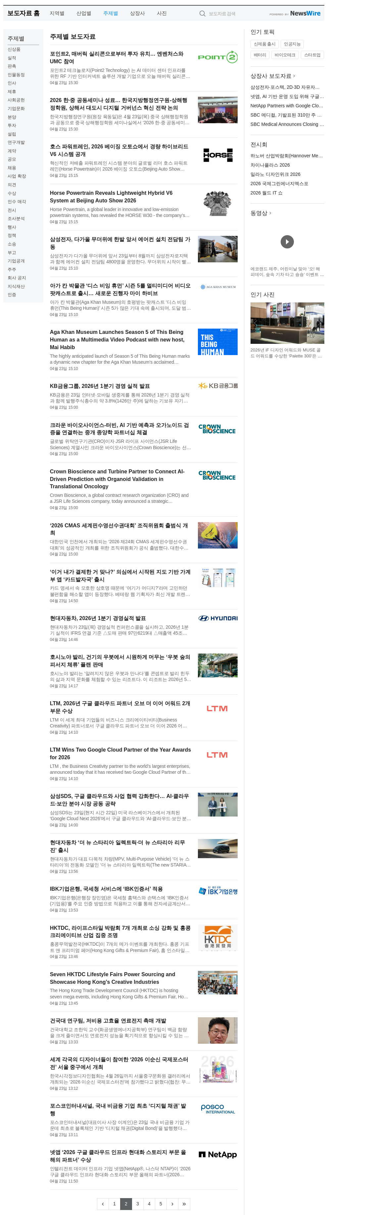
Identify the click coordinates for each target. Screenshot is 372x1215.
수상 (12, 193)
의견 (12, 184)
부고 (12, 252)
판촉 (12, 66)
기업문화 (16, 108)
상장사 (137, 13)
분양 (12, 117)
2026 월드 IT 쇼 (267, 192)
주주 (12, 269)
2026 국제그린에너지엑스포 (279, 183)
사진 (162, 13)
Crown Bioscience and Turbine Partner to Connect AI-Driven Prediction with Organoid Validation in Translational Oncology (117, 479)
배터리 (260, 54)
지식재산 (16, 286)
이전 (256, 323)
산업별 (83, 13)
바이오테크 (285, 54)
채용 (12, 167)
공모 (12, 159)
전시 (12, 210)
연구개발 (16, 142)
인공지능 (292, 43)
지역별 (57, 13)
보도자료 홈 (23, 13)
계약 (12, 150)
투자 (12, 125)
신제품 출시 (265, 43)
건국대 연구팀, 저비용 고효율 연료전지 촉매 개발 (108, 1021)
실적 (12, 57)
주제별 (110, 13)
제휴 (12, 91)
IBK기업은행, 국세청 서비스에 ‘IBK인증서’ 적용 (106, 889)
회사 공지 (17, 277)
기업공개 (16, 260)
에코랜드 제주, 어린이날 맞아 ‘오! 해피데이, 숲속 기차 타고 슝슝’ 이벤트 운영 (287, 274)
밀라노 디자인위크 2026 (276, 174)
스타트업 (312, 54)
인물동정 (16, 74)
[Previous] (103, 1204)
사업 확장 (17, 176)
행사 (12, 227)
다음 (319, 323)
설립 (12, 134)
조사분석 (16, 218)
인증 (12, 294)
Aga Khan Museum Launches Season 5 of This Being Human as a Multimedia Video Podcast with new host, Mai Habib (117, 339)
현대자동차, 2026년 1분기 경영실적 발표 (98, 618)
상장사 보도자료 (271, 76)
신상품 (14, 49)
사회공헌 (16, 99)
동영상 (259, 213)
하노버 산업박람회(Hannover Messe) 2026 (295, 155)
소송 (12, 243)
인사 (12, 82)
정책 (12, 235)
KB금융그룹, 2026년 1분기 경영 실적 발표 (100, 386)
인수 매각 (17, 201)
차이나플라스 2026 (270, 165)
